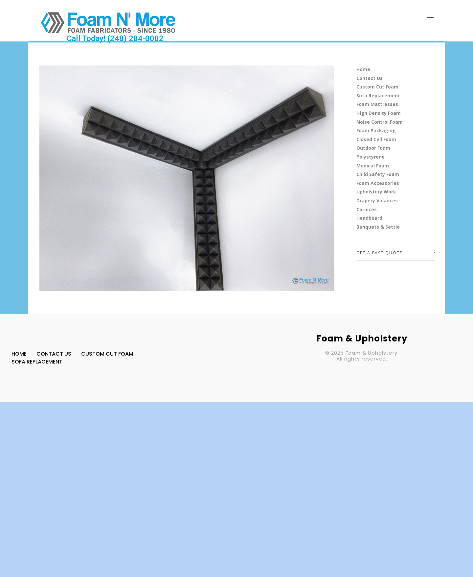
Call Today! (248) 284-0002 (115, 38)
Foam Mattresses (377, 104)
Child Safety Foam (377, 174)
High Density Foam (378, 113)
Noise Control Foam (379, 122)
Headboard (369, 218)
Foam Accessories (377, 183)
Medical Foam (372, 166)
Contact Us (369, 78)
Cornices (366, 209)
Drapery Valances (377, 200)
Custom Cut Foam (377, 87)
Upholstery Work (376, 191)
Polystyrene (370, 157)
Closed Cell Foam (376, 139)
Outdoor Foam (373, 148)
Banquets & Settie (378, 227)
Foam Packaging (376, 130)
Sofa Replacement (378, 95)
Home (363, 69)
